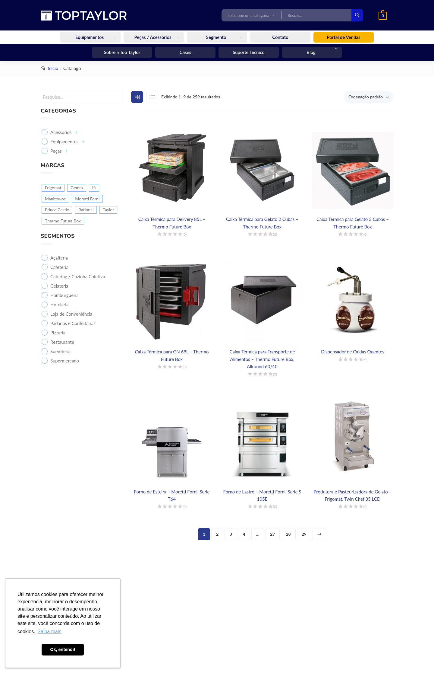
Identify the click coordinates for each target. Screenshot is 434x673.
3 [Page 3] (230, 534)
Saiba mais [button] (49, 631)
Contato (280, 37)
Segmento (216, 37)
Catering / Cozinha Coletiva (77, 276)
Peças (59, 151)
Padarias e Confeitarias (73, 323)
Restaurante (62, 342)
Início (53, 68)
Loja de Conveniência (71, 314)
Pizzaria (57, 332)
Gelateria (59, 286)
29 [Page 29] (304, 534)
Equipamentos (90, 37)
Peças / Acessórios (153, 37)
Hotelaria (59, 304)
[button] (251, 15)
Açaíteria (59, 257)
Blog (311, 52)
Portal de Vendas (343, 37)
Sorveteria (60, 351)
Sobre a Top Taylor (122, 52)
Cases (185, 52)
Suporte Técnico (249, 52)
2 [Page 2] (217, 534)
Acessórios (64, 132)
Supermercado (64, 360)
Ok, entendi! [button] (62, 649)
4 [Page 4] (244, 534)
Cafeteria (59, 267)
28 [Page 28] (288, 534)
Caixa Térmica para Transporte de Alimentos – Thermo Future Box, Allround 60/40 (262, 359)
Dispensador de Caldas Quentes (352, 351)
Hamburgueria (64, 295)
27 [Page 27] (272, 534)
